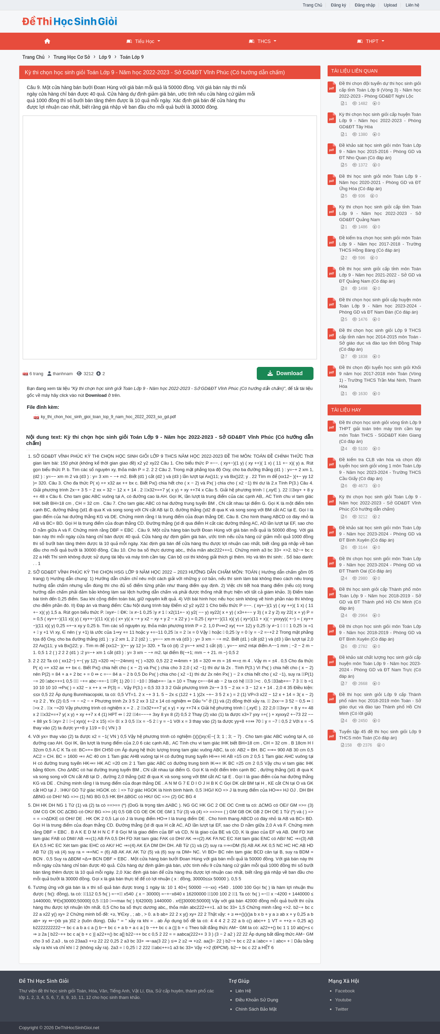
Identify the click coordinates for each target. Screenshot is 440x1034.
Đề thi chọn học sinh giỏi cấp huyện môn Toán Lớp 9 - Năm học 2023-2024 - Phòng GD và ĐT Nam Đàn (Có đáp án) (380, 306)
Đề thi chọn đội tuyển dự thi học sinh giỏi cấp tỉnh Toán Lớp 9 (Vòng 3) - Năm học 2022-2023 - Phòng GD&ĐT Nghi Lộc (380, 89)
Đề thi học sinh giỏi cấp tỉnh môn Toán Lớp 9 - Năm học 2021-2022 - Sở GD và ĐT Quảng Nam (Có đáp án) (380, 275)
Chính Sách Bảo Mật (256, 1009)
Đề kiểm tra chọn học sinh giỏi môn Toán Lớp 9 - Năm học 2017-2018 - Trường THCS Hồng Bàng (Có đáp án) (380, 244)
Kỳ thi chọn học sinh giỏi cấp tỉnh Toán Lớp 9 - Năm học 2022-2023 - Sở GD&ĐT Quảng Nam (380, 213)
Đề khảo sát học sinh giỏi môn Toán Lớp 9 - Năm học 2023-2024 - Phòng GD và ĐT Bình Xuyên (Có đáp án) (380, 534)
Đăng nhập (365, 5)
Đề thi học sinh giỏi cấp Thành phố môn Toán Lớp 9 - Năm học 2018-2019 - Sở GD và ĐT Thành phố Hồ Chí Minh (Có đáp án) (380, 599)
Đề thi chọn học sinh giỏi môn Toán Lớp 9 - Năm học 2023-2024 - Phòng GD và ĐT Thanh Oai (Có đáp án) (380, 565)
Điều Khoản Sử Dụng (256, 999)
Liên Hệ (243, 990)
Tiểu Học (140, 41)
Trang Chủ (312, 5)
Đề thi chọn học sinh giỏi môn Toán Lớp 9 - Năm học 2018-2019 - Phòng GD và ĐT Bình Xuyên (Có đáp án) (380, 632)
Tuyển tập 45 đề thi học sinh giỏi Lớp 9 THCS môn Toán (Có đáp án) (380, 734)
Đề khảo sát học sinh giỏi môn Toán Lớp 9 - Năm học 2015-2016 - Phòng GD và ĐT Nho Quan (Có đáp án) (380, 151)
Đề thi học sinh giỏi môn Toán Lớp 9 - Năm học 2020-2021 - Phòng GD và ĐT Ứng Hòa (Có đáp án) (380, 182)
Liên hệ (412, 5)
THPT (367, 41)
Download (284, 373)
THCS (260, 41)
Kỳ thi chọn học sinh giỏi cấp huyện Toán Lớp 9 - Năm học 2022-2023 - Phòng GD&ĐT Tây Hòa (380, 120)
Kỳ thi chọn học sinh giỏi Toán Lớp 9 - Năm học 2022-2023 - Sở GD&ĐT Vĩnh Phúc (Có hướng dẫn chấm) (380, 503)
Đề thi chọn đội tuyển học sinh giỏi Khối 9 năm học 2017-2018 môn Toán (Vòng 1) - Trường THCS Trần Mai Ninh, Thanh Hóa (380, 377)
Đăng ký (338, 5)
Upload (390, 5)
